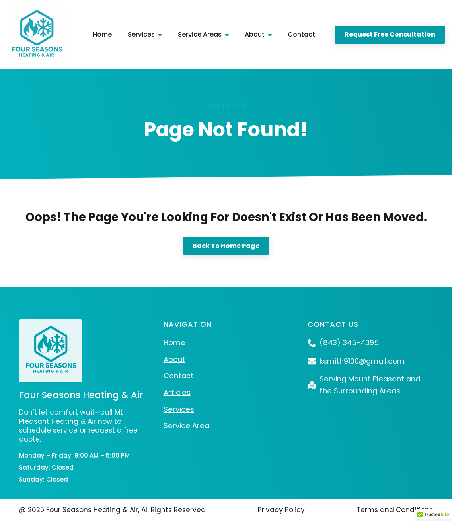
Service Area (186, 426)
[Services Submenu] (162, 34)
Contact (301, 34)
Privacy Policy (281, 510)
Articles (177, 392)
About (255, 34)
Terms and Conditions (395, 510)
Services (141, 34)
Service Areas (200, 34)
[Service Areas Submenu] (229, 34)
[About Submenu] (272, 34)
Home (102, 34)
